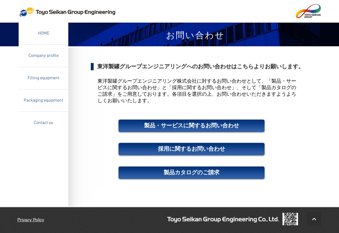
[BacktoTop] (314, 219)
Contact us (43, 123)
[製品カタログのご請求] (191, 173)
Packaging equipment (43, 100)
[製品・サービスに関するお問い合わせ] (191, 126)
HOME (43, 33)
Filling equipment (43, 78)
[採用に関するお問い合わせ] (191, 149)
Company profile (44, 55)
